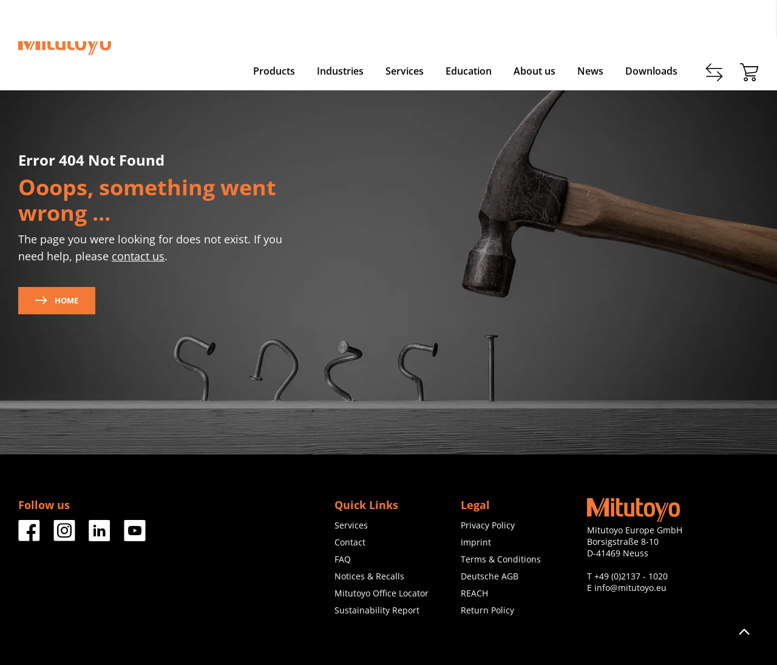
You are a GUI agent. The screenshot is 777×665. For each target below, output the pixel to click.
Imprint (476, 542)
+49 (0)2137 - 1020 (631, 576)
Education (469, 71)
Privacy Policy (488, 525)
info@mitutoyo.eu (630, 587)
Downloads (651, 71)
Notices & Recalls (369, 576)
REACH (474, 593)
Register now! (696, 24)
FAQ (342, 559)
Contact (639, 24)
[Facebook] (29, 536)
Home (56, 300)
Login (748, 24)
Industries (340, 71)
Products (274, 71)
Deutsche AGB (489, 576)
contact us (138, 256)
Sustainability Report (376, 610)
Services (404, 71)
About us (534, 71)
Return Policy (487, 610)
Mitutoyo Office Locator (381, 593)
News (590, 71)
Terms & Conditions (501, 559)
